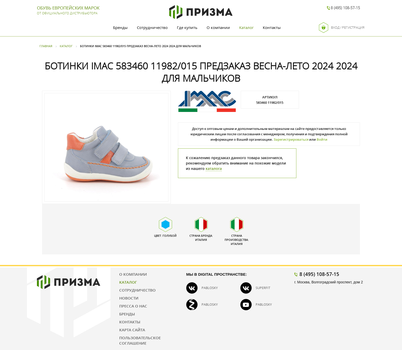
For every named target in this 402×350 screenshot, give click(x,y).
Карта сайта (132, 329)
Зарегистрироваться (291, 139)
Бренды (120, 27)
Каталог (246, 27)
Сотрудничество (152, 27)
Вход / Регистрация (342, 27)
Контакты (272, 27)
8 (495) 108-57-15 (345, 7)
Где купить (187, 27)
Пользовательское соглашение (140, 340)
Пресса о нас (133, 305)
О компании (218, 27)
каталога (214, 168)
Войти (322, 139)
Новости (128, 298)
